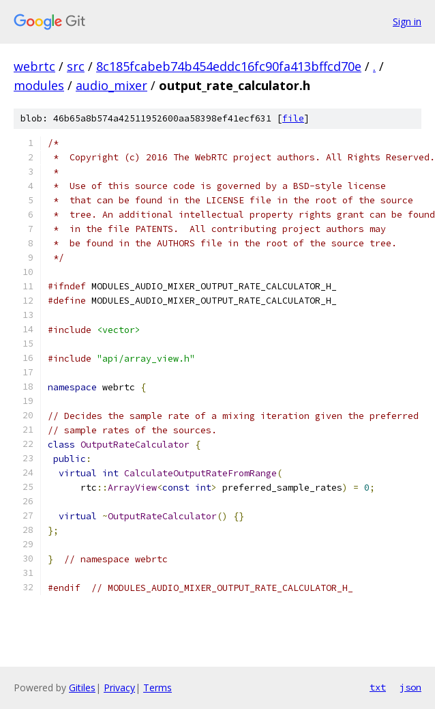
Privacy (119, 687)
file (293, 118)
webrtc (34, 66)
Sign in (407, 21)
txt (378, 687)
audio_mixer (111, 85)
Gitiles (82, 687)
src (76, 66)
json (410, 687)
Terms (157, 687)
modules (39, 85)
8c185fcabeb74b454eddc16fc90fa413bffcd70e (228, 66)
